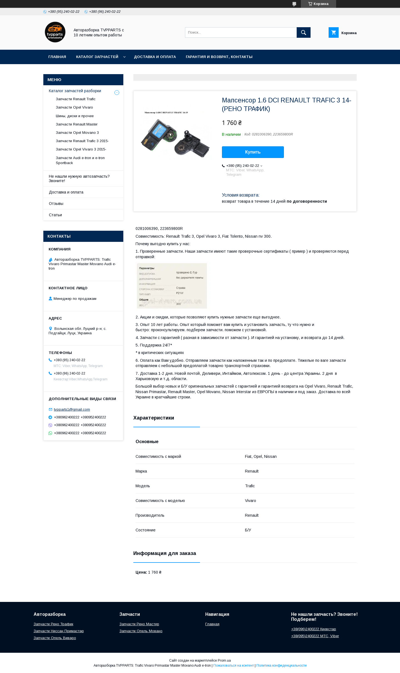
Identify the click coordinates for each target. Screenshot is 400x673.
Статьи (55, 215)
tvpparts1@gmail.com (72, 409)
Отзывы (56, 203)
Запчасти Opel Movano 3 (77, 132)
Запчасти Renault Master (77, 124)
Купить (253, 152)
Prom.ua (224, 660)
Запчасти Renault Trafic (76, 99)
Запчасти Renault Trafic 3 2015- (82, 141)
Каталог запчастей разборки (75, 91)
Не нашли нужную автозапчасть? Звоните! (79, 178)
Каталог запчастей (97, 57)
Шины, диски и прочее (75, 116)
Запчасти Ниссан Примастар (59, 631)
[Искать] (304, 32)
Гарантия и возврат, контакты (219, 57)
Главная (57, 57)
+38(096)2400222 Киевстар (313, 629)
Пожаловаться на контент (233, 665)
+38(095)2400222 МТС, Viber (315, 636)
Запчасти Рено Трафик (53, 624)
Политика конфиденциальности (281, 665)
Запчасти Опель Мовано (140, 631)
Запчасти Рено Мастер (139, 624)
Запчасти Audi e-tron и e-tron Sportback (80, 160)
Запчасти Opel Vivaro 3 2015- (81, 149)
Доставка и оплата (155, 57)
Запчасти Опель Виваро (55, 638)
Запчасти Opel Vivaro (74, 107)
